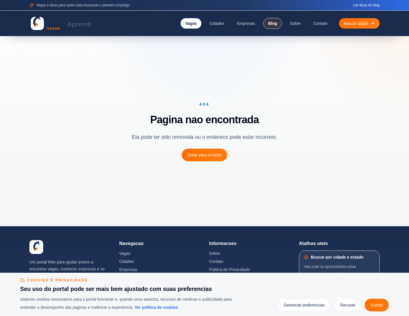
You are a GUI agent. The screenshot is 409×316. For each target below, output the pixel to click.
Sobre (295, 23)
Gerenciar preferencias (304, 305)
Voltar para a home (204, 155)
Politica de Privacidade (229, 269)
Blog (272, 23)
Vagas (191, 23)
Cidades (216, 23)
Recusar (347, 305)
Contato (320, 23)
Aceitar (376, 305)
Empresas (246, 23)
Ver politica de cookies (156, 307)
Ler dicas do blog (366, 5)
